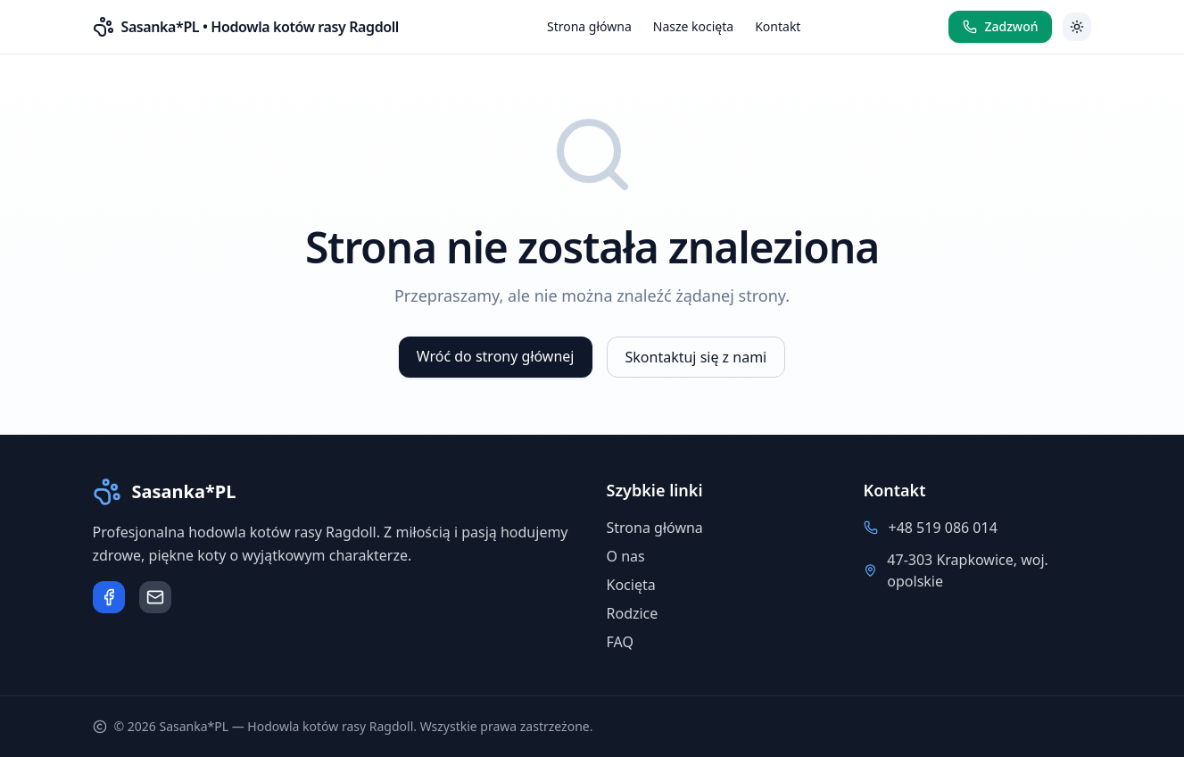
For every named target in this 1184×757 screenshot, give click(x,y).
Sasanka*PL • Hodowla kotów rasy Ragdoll (260, 27)
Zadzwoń (1000, 26)
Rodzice (632, 613)
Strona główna (589, 26)
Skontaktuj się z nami (696, 357)
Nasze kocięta (693, 26)
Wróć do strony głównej (496, 356)
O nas (626, 556)
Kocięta (631, 585)
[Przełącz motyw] (1077, 26)
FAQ (620, 642)
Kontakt (777, 26)
